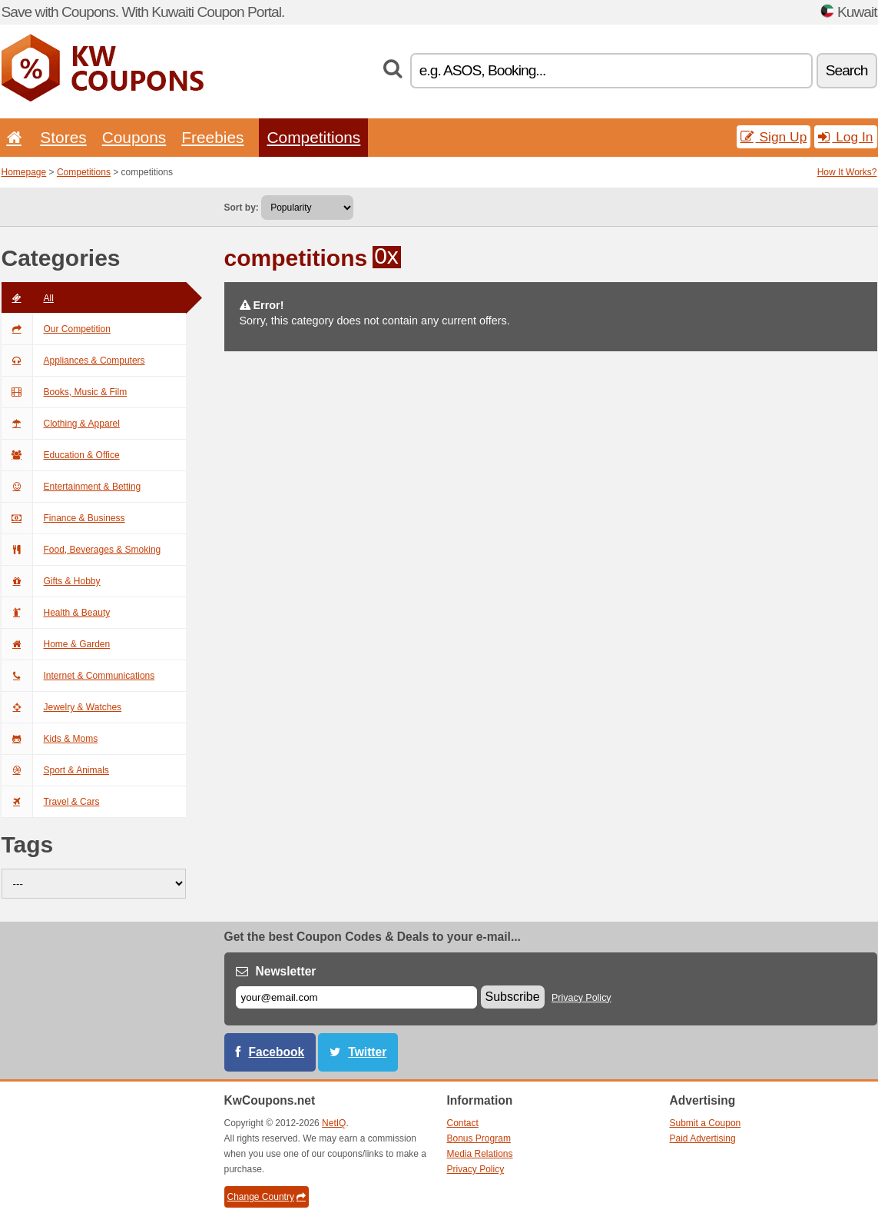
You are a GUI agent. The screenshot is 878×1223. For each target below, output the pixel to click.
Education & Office (61, 455)
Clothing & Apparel (61, 423)
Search (847, 70)
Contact (463, 1123)
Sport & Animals (55, 770)
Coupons (134, 137)
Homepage (24, 172)
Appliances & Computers (73, 360)
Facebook (277, 1051)
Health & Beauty (56, 612)
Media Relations (480, 1153)
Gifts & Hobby (51, 581)
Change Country (266, 1196)
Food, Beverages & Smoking (81, 549)
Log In (845, 137)
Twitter (367, 1051)
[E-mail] (356, 997)
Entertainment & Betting (71, 486)
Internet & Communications (78, 675)
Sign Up (774, 137)
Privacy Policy (581, 997)
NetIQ (334, 1123)
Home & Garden (56, 644)
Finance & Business (63, 518)
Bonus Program (479, 1138)
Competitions (313, 137)
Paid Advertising (703, 1138)
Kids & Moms (50, 738)
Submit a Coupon (705, 1123)
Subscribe (512, 996)
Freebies (212, 137)
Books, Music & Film (65, 392)
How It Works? (847, 172)
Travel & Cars (51, 801)
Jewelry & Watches (62, 707)
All (28, 298)
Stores (63, 137)
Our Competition (56, 329)
